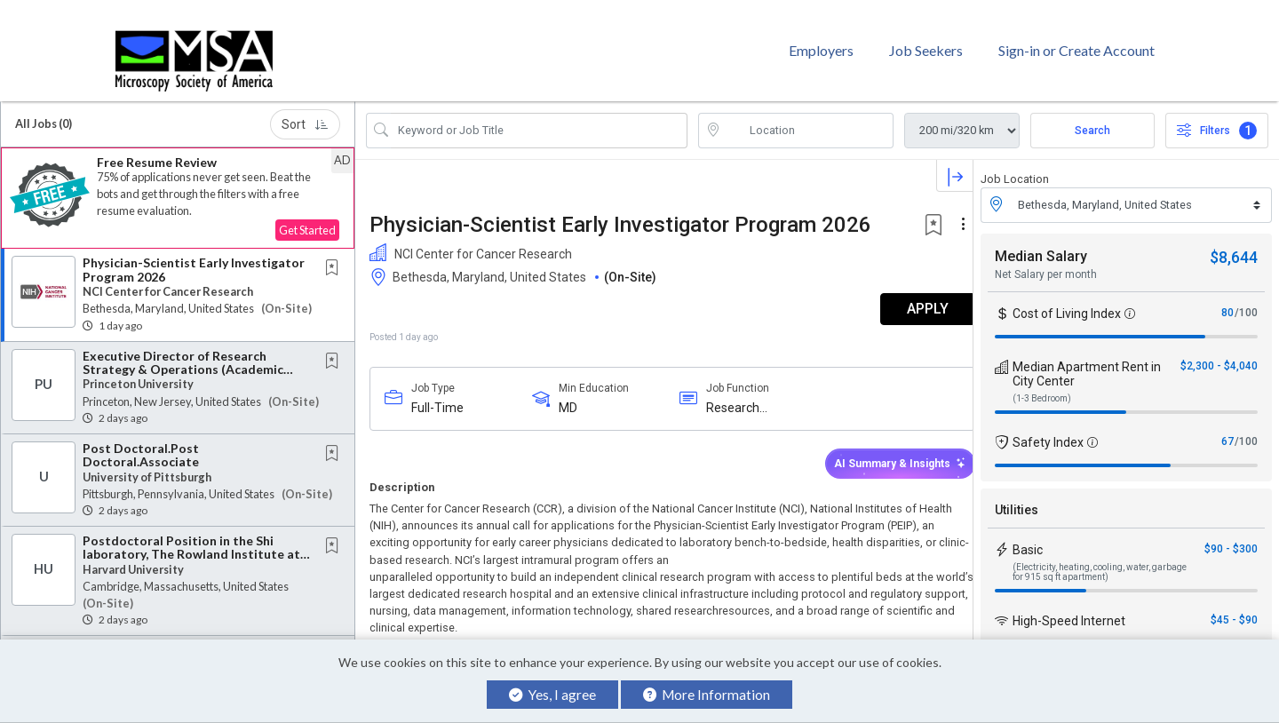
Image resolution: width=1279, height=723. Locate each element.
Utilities (1016, 497)
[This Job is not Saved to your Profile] (335, 257)
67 (1227, 429)
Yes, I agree (552, 695)
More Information (706, 695)
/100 (1246, 300)
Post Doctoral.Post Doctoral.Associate (141, 442)
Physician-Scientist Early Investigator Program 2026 (194, 257)
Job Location (1015, 166)
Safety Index (1048, 430)
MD (563, 395)
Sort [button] (305, 112)
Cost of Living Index (1067, 301)
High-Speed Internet (1069, 608)
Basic (1028, 537)
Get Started (307, 218)
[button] (177, 186)
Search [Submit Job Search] (1092, 118)
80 (1227, 300)
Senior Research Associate (161, 638)
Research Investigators (734, 395)
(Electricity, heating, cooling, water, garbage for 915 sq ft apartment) (1100, 559)
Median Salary (1041, 243)
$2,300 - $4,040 (1219, 353)
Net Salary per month (1046, 262)
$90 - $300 (1231, 536)
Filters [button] (1217, 118)
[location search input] (808, 118)
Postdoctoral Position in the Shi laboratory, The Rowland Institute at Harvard (191, 541)
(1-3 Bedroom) (1042, 386)
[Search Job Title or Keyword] (539, 118)
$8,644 (1234, 244)
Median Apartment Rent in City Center (1087, 361)
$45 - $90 (1234, 607)
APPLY (911, 297)
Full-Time (437, 395)
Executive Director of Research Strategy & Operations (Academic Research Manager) (183, 357)
